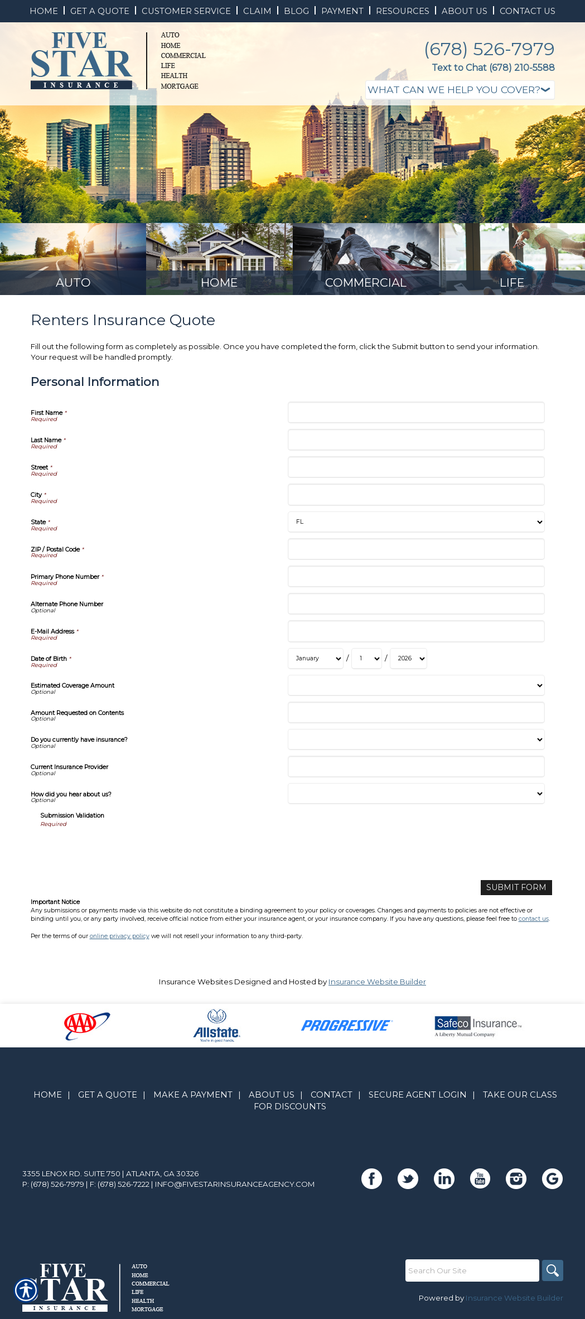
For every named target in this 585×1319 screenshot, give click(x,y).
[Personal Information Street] (416, 470)
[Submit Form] (519, 890)
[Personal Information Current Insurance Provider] (416, 770)
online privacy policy (119, 938)
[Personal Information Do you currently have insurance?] (416, 742)
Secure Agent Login (418, 1098)
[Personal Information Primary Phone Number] (416, 580)
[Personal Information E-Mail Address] (416, 634)
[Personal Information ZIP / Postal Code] (416, 552)
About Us (271, 1098)
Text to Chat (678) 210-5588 (493, 67)
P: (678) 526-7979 (53, 1186)
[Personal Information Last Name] (416, 443)
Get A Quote (107, 1098)
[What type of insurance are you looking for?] (460, 90)
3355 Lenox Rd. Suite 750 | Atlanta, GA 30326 (110, 1175)
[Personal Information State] (416, 525)
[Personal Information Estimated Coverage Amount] (416, 688)
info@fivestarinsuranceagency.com (235, 1186)
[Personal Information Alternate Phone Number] (416, 607)
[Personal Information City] (416, 498)
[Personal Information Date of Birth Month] (316, 662)
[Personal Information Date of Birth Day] (366, 662)
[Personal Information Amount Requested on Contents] (416, 716)
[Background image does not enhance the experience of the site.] (73, 260)
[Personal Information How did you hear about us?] (416, 797)
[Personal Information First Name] (416, 416)
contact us (534, 921)
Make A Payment (193, 1098)
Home (47, 1098)
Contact (331, 1098)
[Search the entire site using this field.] (471, 1273)
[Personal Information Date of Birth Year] (408, 662)
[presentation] (125, 853)
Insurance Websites (196, 983)
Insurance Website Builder (377, 983)
